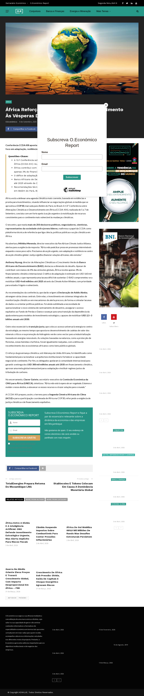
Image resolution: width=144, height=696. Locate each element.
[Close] (106, 105)
